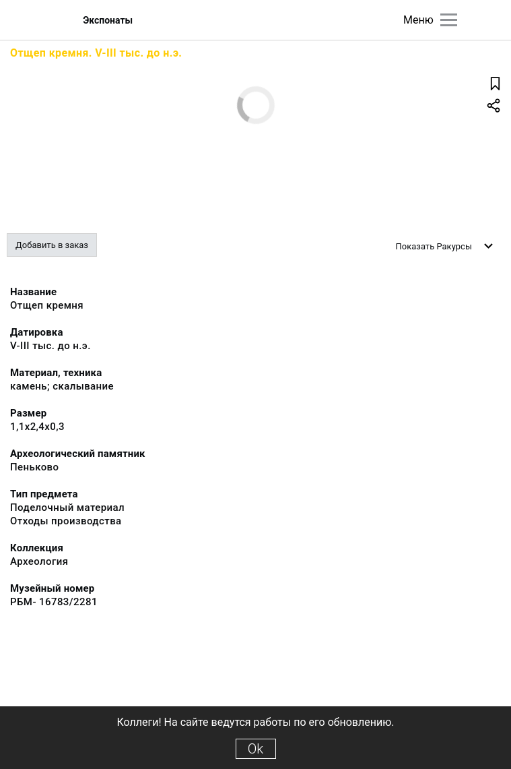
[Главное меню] (449, 20)
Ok (255, 749)
